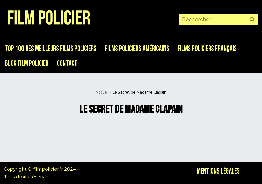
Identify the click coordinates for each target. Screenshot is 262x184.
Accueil (102, 92)
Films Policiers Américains (137, 48)
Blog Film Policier (26, 63)
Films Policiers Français (207, 48)
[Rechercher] (212, 19)
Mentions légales (218, 171)
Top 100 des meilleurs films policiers (50, 48)
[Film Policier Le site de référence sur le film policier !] (48, 19)
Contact (67, 63)
